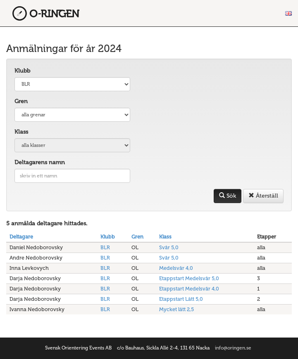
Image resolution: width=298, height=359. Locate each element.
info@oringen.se (233, 348)
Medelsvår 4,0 (176, 268)
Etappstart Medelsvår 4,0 (189, 289)
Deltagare (21, 237)
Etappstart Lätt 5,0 (181, 299)
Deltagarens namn (39, 162)
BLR (105, 247)
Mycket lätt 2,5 (176, 309)
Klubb (22, 70)
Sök (227, 195)
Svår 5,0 (169, 247)
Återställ (263, 195)
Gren (21, 101)
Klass (21, 131)
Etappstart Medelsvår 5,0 (189, 278)
